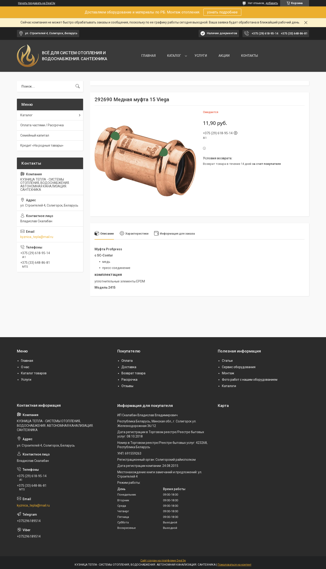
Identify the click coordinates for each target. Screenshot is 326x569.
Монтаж (228, 373)
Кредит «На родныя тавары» (41, 145)
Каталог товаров (34, 373)
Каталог (26, 115)
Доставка (128, 367)
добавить (272, 3)
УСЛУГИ (201, 55)
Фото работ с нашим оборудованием (249, 379)
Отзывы (127, 386)
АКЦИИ (224, 55)
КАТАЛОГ (174, 55)
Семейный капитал (34, 135)
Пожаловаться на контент (234, 564)
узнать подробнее (222, 12)
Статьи (227, 360)
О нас (25, 367)
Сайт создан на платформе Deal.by (163, 560)
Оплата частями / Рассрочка (42, 125)
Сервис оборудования (238, 367)
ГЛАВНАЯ (148, 55)
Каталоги (229, 386)
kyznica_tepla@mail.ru (36, 237)
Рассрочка (129, 379)
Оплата (127, 360)
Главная (27, 360)
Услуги (26, 379)
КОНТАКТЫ (249, 55)
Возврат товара (133, 373)
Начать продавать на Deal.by (36, 3)
